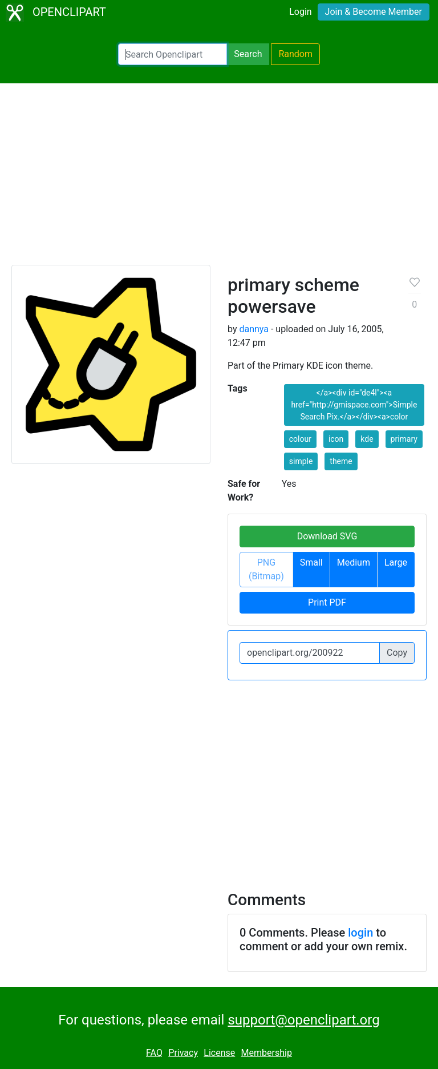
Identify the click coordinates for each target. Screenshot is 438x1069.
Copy (397, 652)
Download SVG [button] (327, 536)
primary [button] (404, 438)
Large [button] (395, 562)
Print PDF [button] (327, 602)
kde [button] (366, 438)
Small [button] (311, 562)
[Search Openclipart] (172, 54)
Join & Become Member (373, 11)
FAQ (154, 1052)
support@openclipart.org (303, 1020)
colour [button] (300, 438)
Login (300, 11)
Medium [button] (353, 562)
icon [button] (335, 438)
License (219, 1052)
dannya (254, 329)
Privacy (183, 1052)
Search (248, 54)
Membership (266, 1052)
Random (295, 54)
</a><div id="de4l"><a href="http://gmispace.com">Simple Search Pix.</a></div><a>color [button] (354, 404)
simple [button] (301, 461)
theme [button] (341, 461)
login (360, 932)
